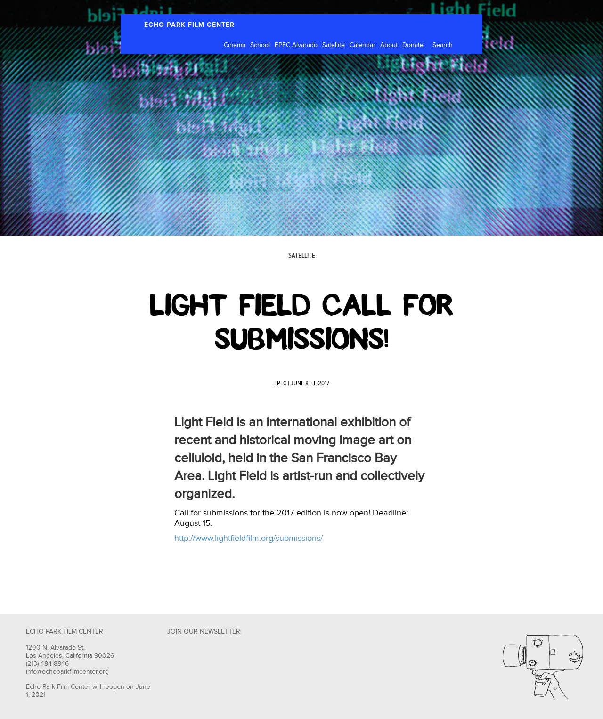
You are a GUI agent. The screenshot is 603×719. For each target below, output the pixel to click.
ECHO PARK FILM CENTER (189, 25)
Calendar (362, 45)
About (389, 45)
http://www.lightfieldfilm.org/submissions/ (248, 538)
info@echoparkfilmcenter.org (67, 672)
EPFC (280, 383)
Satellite (333, 45)
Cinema (234, 45)
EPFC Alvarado (296, 45)
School (260, 45)
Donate (413, 45)
